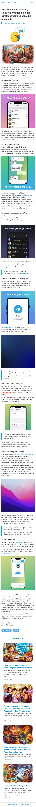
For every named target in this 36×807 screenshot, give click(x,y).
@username (20, 386)
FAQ (9, 2)
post (15, 544)
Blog (13, 804)
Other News (18, 639)
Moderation (25, 804)
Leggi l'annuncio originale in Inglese (15, 23)
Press (18, 804)
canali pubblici (25, 544)
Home (3, 2)
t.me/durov (17, 542)
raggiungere (25, 195)
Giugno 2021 (27, 273)
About (9, 804)
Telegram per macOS (9, 327)
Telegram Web (5, 553)
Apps (15, 2)
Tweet (16, 630)
